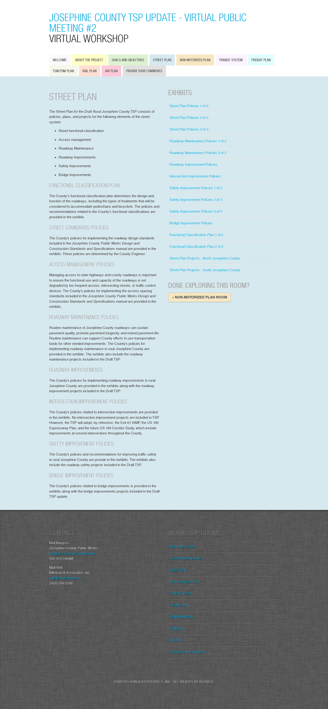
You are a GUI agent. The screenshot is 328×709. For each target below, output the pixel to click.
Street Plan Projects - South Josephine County (204, 270)
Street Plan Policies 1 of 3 (188, 106)
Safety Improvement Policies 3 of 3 (195, 211)
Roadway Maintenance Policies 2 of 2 (197, 153)
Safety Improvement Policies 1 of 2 (195, 188)
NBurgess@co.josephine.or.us (72, 553)
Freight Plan (261, 60)
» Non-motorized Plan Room (199, 297)
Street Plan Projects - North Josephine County (204, 258)
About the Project (89, 60)
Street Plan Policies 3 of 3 (188, 129)
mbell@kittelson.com (65, 578)
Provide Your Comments (144, 71)
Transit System (231, 60)
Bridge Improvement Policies (191, 223)
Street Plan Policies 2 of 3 (188, 118)
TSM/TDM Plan (63, 71)
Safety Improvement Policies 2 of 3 (195, 200)
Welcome (60, 60)
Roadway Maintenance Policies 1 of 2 (197, 141)
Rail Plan (89, 71)
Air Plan (111, 71)
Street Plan (162, 60)
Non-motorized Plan (195, 60)
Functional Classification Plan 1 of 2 (196, 235)
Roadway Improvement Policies (193, 164)
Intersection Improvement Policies (195, 176)
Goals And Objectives (128, 60)
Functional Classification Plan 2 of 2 (196, 247)
